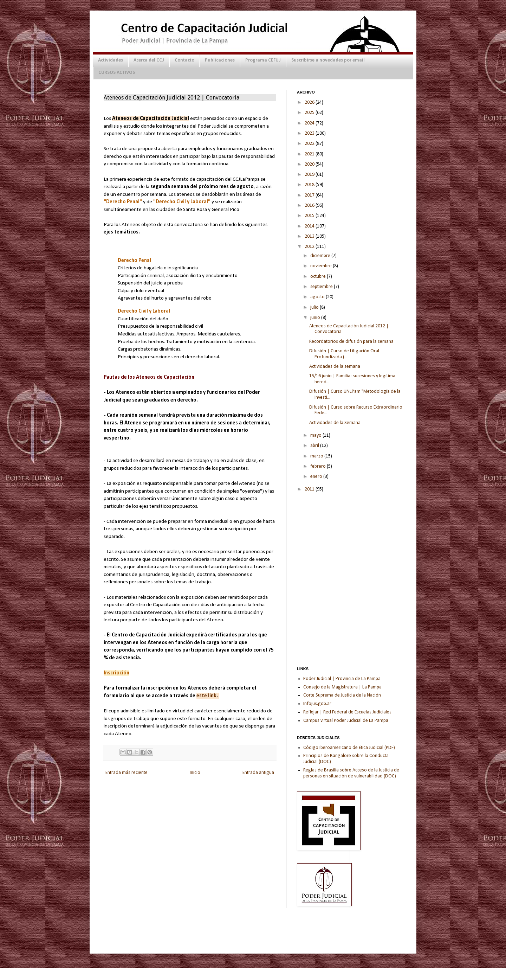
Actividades (110, 60)
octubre (318, 276)
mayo (316, 435)
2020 (310, 164)
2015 (310, 215)
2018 (310, 184)
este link (206, 696)
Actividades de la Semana (335, 422)
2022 (310, 143)
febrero (318, 466)
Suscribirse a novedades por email (328, 60)
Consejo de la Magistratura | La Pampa (342, 687)
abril (315, 445)
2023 (310, 133)
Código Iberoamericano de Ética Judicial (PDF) (349, 747)
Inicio (195, 772)
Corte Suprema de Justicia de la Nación (342, 695)
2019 (310, 174)
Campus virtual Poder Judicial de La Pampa (345, 720)
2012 (310, 246)
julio (315, 307)
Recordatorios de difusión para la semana (351, 341)
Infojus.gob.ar (317, 703)
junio (315, 317)
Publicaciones (220, 60)
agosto (318, 297)
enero (316, 476)
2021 (310, 154)
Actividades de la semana (334, 366)
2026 (310, 102)
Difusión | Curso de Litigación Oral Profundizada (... (344, 354)
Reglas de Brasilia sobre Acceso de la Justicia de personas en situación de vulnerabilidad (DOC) (351, 773)
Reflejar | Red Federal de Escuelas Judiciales (347, 712)
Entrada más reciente (126, 772)
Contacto (184, 60)
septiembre (322, 286)
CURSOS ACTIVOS (116, 72)
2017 (310, 195)
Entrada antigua (258, 772)
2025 (310, 112)
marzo (317, 456)
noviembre (321, 266)
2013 (310, 236)
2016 (310, 205)
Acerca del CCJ (149, 60)
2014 (310, 226)
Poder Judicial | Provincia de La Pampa (342, 678)
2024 (310, 123)
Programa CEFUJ (263, 60)
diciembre (320, 255)
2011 (310, 489)
